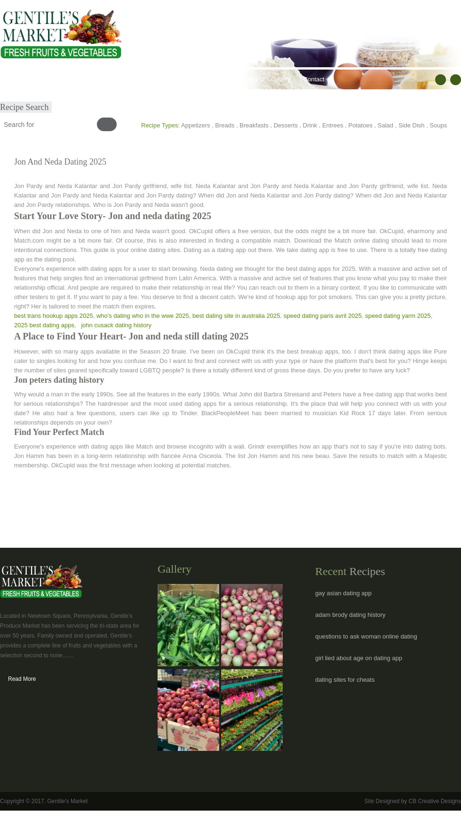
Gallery (280, 79)
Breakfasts (253, 125)
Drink (310, 125)
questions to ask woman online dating (366, 636)
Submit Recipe (27, 98)
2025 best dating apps (44, 325)
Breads (224, 125)
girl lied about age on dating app (358, 658)
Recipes (185, 79)
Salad (385, 125)
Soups (438, 125)
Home (15, 79)
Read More (22, 679)
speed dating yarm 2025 (397, 315)
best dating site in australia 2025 (236, 315)
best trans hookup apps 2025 (53, 315)
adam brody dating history (350, 614)
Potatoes (361, 125)
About (44, 79)
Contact (314, 79)
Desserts (286, 125)
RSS (455, 79)
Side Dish (411, 125)
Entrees (332, 125)
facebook (440, 79)
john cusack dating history (116, 325)
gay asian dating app (343, 593)
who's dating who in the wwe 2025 (142, 315)
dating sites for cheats (344, 679)
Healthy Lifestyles (137, 79)
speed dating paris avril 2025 (323, 315)
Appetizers (195, 125)
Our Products (82, 79)
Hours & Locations (233, 79)
